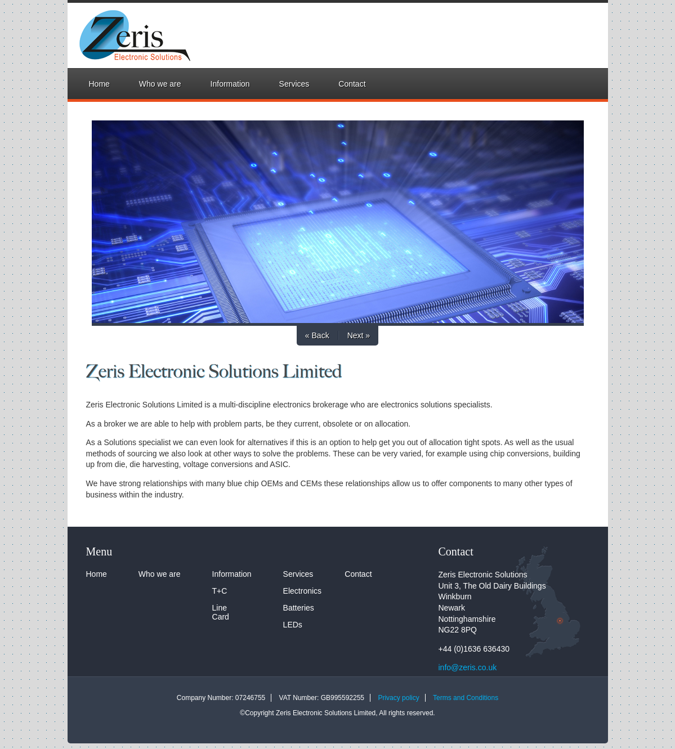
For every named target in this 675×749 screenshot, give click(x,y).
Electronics (302, 590)
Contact (351, 83)
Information (230, 83)
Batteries (298, 607)
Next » (358, 335)
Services (294, 83)
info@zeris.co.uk (468, 667)
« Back (317, 335)
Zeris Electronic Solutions (124, 35)
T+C (219, 590)
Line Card (220, 612)
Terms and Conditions (465, 698)
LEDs (292, 624)
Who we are (160, 83)
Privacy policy (398, 698)
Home (99, 83)
